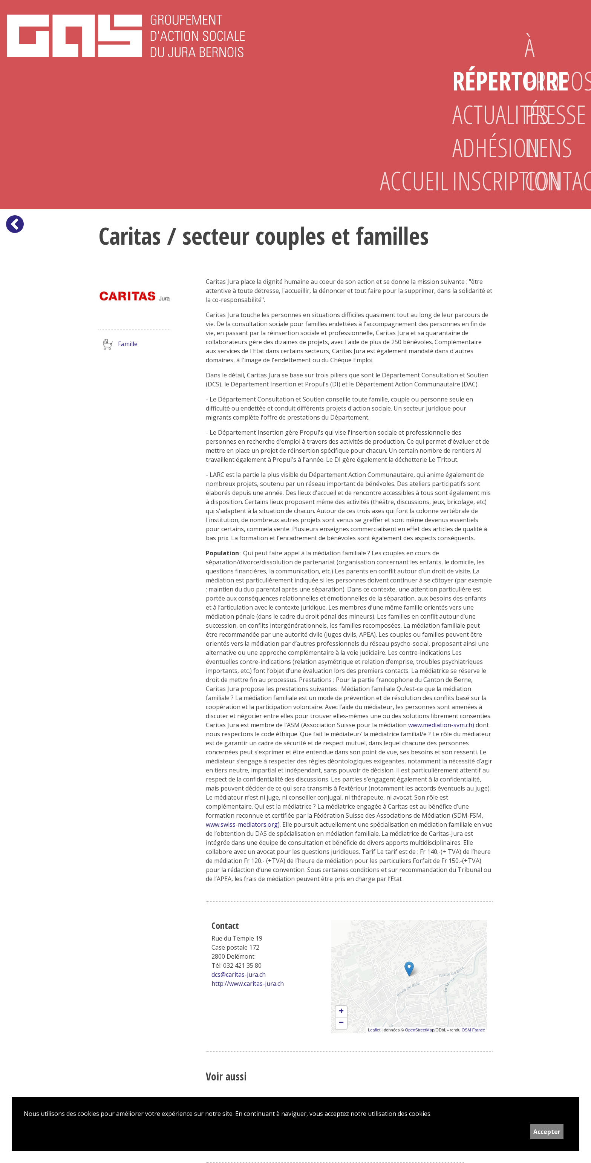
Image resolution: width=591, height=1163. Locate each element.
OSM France (473, 1030)
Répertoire (476, 80)
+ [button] (341, 1011)
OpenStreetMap (420, 1030)
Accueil (404, 180)
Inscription (476, 180)
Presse (549, 114)
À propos (549, 64)
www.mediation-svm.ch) (441, 725)
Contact (549, 180)
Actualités (476, 114)
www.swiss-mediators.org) (243, 824)
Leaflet (374, 1030)
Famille (118, 345)
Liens (548, 147)
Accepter (546, 1132)
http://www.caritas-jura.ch (247, 983)
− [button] (341, 1023)
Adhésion (476, 147)
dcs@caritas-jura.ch (238, 974)
